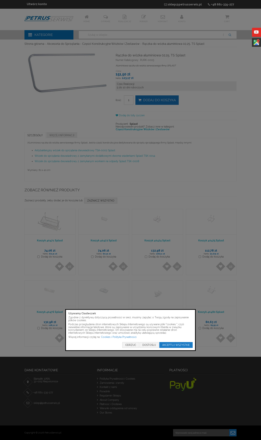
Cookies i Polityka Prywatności (118, 337)
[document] (130, 330)
